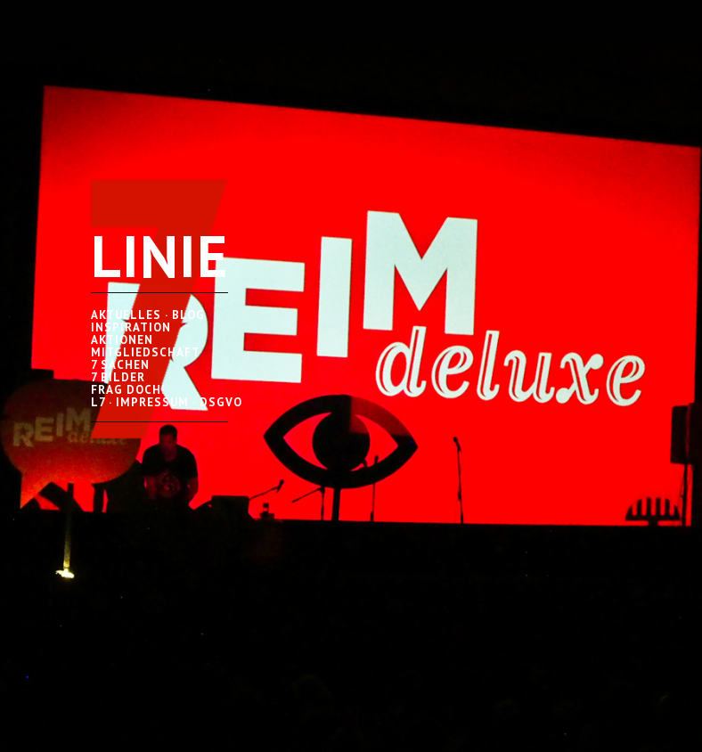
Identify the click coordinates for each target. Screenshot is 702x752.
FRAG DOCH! (128, 389)
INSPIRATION (131, 327)
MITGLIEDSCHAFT (145, 352)
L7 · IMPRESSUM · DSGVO (166, 402)
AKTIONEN (122, 339)
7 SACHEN (120, 364)
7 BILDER (118, 377)
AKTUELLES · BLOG (148, 315)
